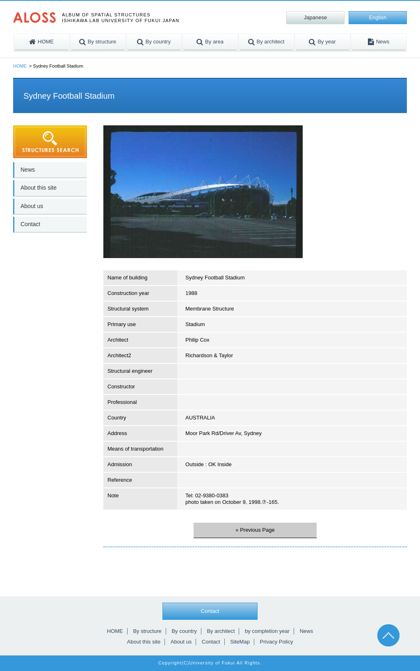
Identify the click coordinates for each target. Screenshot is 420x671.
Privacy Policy (276, 642)
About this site (39, 187)
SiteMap (240, 642)
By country (183, 631)
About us (32, 206)
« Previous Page (254, 530)
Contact (30, 224)
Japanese (315, 17)
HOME (20, 65)
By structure (147, 631)
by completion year (267, 631)
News (28, 169)
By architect (221, 631)
